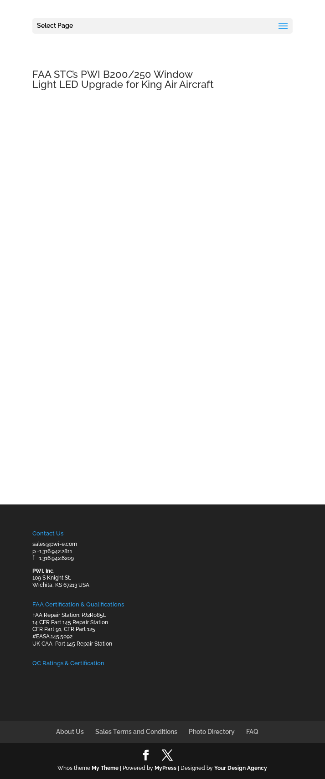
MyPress (165, 768)
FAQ (252, 731)
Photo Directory (212, 731)
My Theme (105, 768)
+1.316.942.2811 (54, 551)
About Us (70, 731)
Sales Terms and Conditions (136, 731)
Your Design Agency (240, 768)
